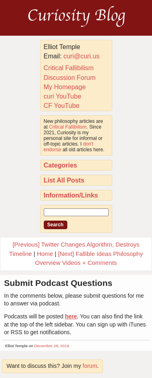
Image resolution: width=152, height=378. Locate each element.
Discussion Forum (70, 77)
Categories (60, 165)
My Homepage (65, 87)
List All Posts (64, 180)
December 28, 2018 (51, 346)
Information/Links (71, 195)
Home (45, 253)
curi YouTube (62, 96)
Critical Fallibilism (69, 67)
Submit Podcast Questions (58, 283)
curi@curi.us (81, 56)
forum (90, 366)
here (71, 316)
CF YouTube (61, 105)
